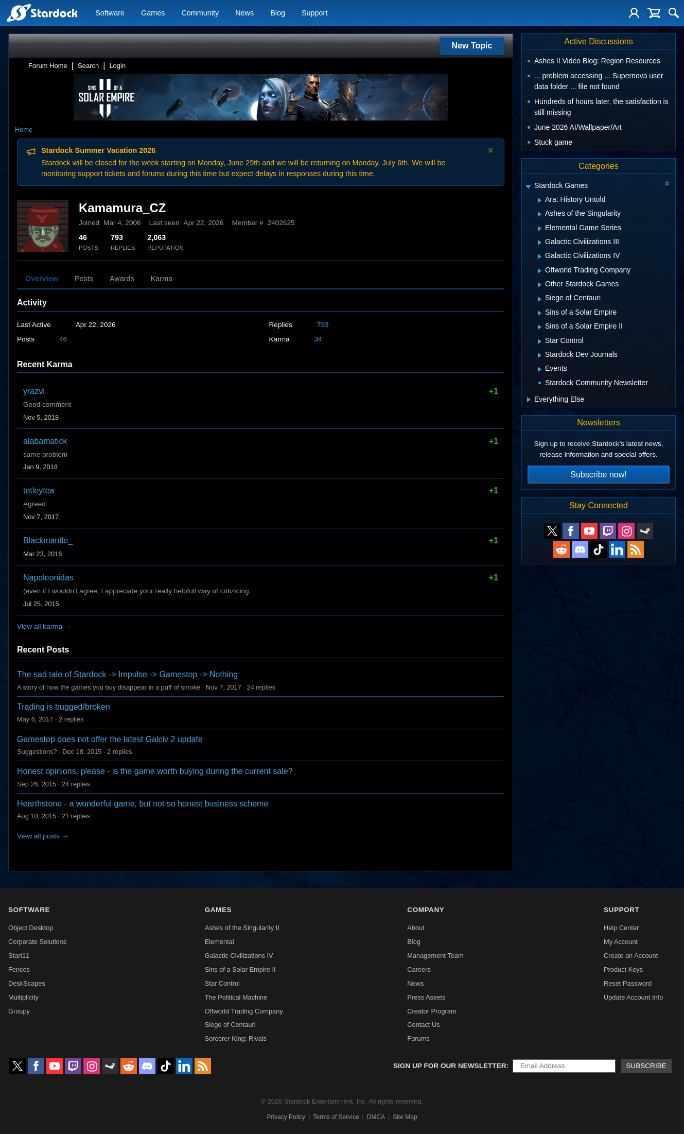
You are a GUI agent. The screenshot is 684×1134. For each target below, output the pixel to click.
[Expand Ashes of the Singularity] (539, 214)
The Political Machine (236, 997)
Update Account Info (633, 997)
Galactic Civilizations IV (239, 955)
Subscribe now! (598, 474)
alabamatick (45, 441)
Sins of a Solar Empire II (240, 969)
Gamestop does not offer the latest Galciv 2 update (110, 739)
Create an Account (631, 955)
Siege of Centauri (230, 1024)
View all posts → (42, 836)
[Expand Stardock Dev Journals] (539, 355)
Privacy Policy (286, 1117)
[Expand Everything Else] (529, 399)
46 (63, 339)
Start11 (18, 955)
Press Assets (426, 997)
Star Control (222, 983)
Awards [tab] (122, 278)
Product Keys (623, 969)
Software (110, 13)
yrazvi (34, 391)
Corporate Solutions (37, 942)
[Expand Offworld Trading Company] (539, 270)
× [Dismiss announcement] (490, 150)
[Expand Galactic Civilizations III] (539, 242)
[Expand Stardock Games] (528, 186)
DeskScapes (26, 983)
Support (314, 13)
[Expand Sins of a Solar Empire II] (539, 327)
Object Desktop (31, 928)
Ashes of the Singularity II (242, 928)
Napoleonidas (48, 577)
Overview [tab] (41, 278)
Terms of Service (336, 1117)
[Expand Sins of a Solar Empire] (539, 313)
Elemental (219, 942)
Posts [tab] (84, 278)
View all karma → (44, 626)
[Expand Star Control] (539, 341)
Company (425, 910)
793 (323, 325)
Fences (19, 969)
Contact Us (423, 1024)
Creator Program (431, 1011)
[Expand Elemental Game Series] (539, 228)
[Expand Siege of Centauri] (539, 299)
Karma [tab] (161, 278)
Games (153, 13)
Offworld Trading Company (244, 1011)
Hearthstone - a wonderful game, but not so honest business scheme (142, 803)
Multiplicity (23, 997)
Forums (418, 1038)
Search (88, 66)
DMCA (376, 1117)
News (244, 13)
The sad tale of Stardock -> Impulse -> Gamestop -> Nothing (127, 674)
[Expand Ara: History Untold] (539, 200)
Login (117, 66)
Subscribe (646, 1066)
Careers (419, 969)
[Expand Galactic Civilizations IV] (539, 256)
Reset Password (628, 983)
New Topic (472, 45)
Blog (277, 13)
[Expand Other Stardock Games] (539, 284)
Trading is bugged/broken (63, 706)
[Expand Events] (539, 369)
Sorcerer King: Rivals (236, 1038)
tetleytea (38, 490)
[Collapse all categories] (667, 183)
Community (200, 13)
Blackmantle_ (48, 540)
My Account (621, 942)
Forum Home (47, 66)
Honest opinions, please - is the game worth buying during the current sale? (154, 771)
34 (318, 339)
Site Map (405, 1117)
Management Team (435, 955)
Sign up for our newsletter (449, 1066)
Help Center (621, 928)
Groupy (19, 1011)
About (415, 928)
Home (23, 129)
